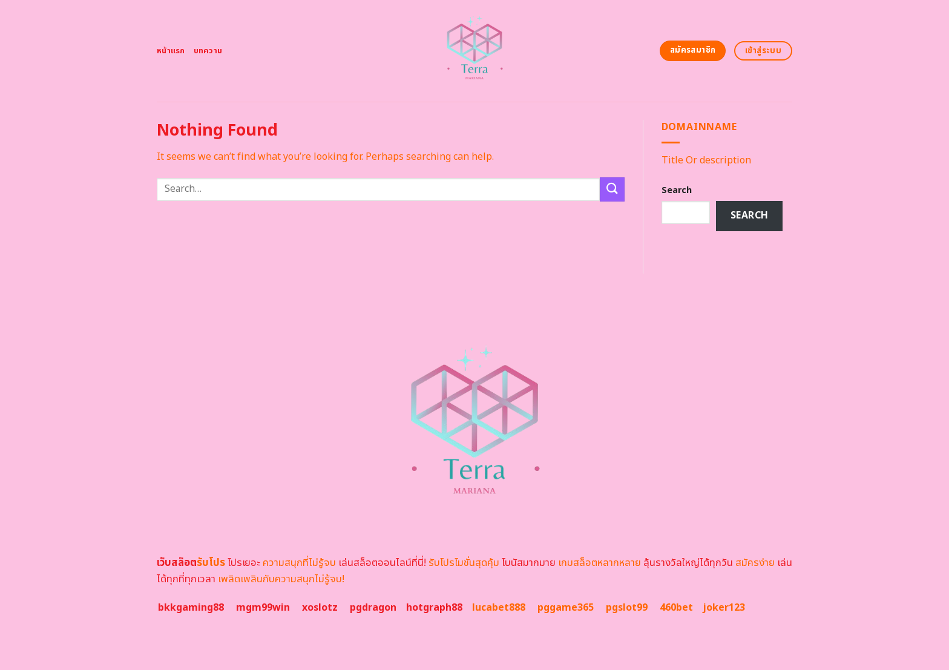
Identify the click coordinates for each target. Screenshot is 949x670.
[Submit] (612, 189)
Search (677, 190)
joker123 (724, 607)
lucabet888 (498, 607)
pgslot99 (627, 607)
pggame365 (565, 607)
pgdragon (373, 607)
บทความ (208, 51)
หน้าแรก (171, 51)
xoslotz (320, 607)
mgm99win (263, 607)
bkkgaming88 (191, 607)
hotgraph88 (434, 607)
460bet (676, 607)
